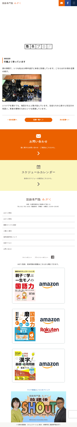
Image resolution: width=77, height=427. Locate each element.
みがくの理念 (8, 213)
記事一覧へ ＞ (38, 120)
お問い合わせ (8, 249)
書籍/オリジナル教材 (10, 225)
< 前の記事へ (12, 120)
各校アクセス (8, 243)
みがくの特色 (8, 219)
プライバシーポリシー (41, 257)
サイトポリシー (27, 257)
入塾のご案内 (8, 231)
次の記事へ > (64, 120)
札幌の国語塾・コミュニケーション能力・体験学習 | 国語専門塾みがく (39, 425)
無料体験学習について (10, 237)
